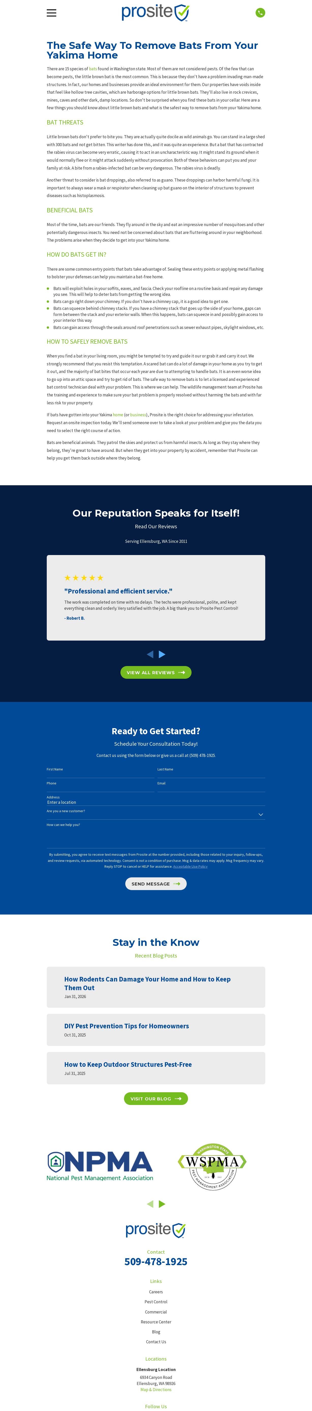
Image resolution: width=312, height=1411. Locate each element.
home (118, 415)
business (138, 415)
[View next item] (162, 654)
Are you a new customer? (66, 811)
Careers (156, 1292)
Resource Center (156, 1322)
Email (161, 783)
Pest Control (156, 1302)
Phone (51, 783)
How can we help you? (63, 825)
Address (53, 797)
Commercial (156, 1312)
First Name (55, 769)
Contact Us (156, 1342)
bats (93, 69)
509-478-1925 (156, 1261)
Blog (156, 1332)
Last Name (165, 769)
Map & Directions (156, 1389)
